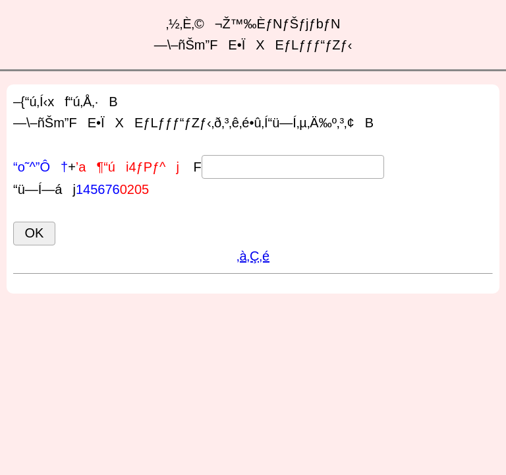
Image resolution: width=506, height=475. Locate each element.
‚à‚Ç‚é (253, 256)
